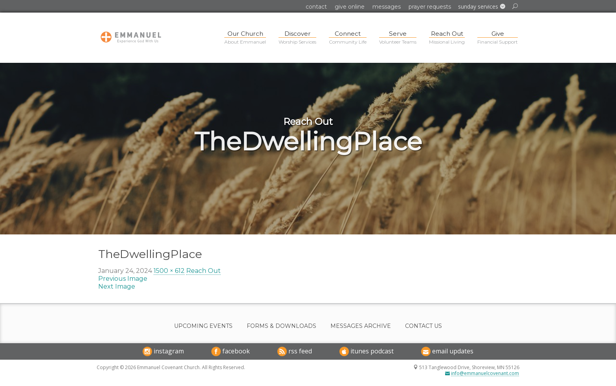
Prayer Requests (430, 6)
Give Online (350, 6)
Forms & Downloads (281, 326)
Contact (316, 6)
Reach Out (203, 270)
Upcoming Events (203, 326)
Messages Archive (360, 326)
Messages (386, 6)
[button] (481, 6)
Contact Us (423, 326)
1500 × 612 (169, 270)
